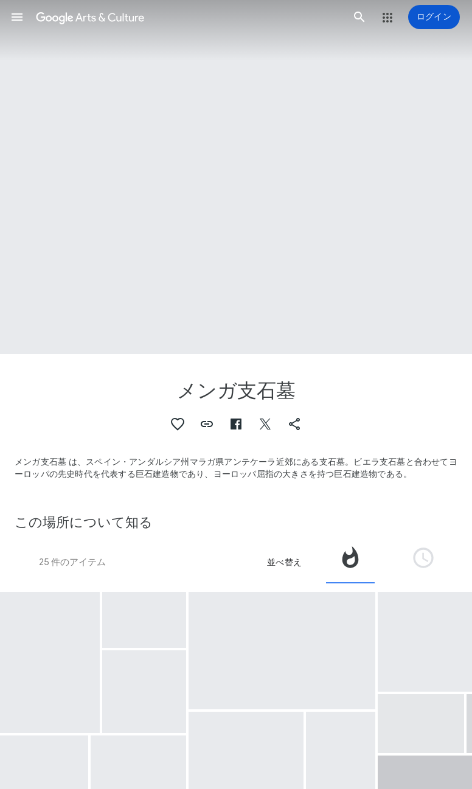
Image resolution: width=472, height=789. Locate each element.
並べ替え (284, 562)
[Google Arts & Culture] (188, 17)
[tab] (350, 562)
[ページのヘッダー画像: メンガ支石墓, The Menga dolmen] (236, 177)
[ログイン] (434, 17)
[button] (17, 17)
